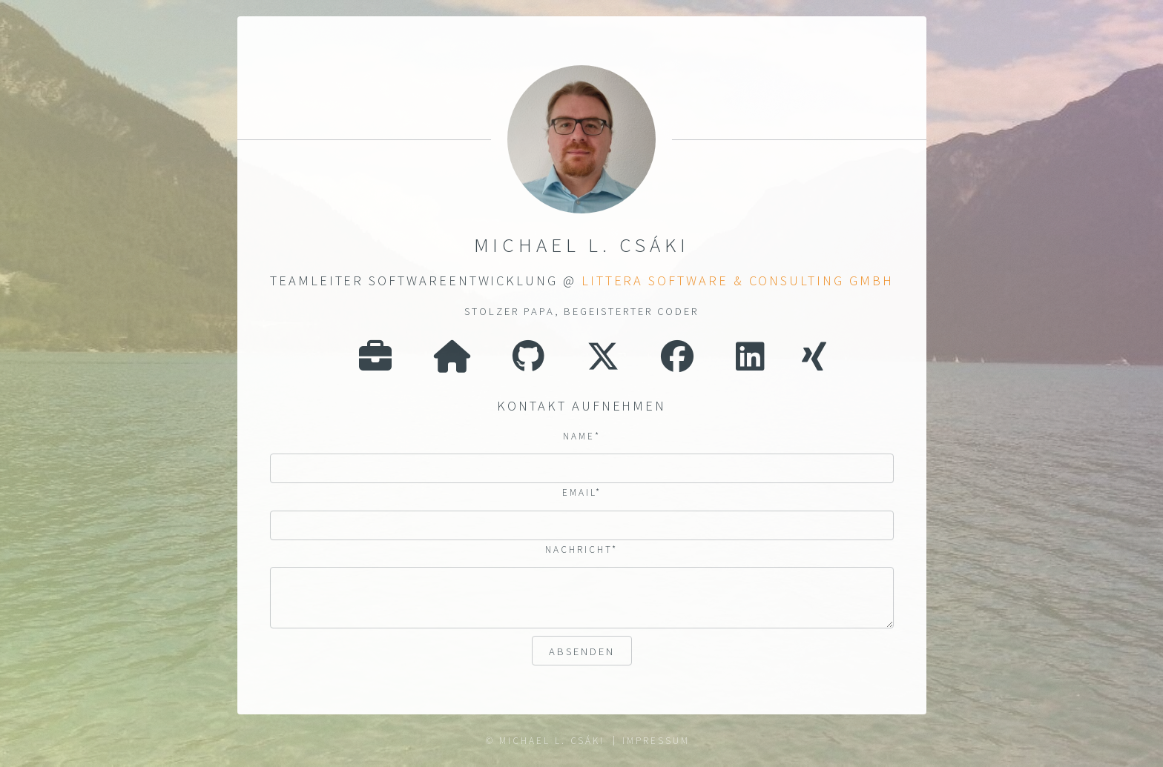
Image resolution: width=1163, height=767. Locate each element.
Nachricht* (582, 550)
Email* (582, 493)
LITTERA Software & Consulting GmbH (737, 280)
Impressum (655, 740)
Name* (582, 436)
